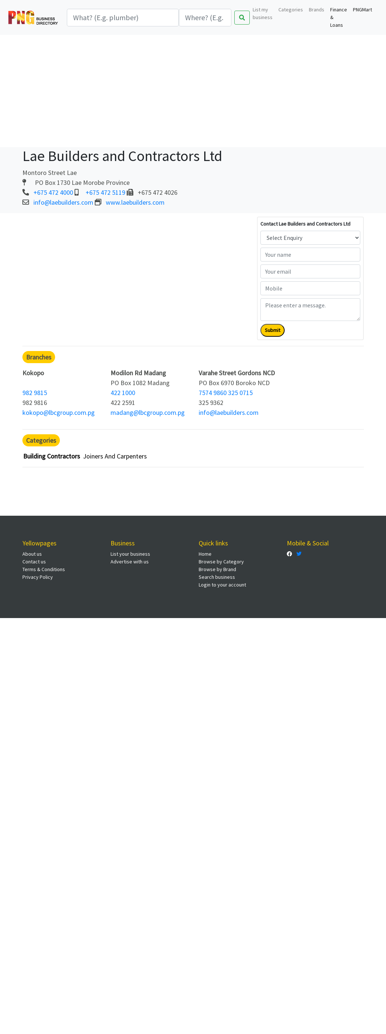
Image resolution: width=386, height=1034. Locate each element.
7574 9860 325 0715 (226, 392)
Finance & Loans (338, 17)
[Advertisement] (193, 90)
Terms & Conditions (43, 569)
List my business (263, 13)
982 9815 (34, 392)
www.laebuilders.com (135, 202)
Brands (316, 9)
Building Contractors (51, 456)
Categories (290, 9)
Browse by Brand (217, 569)
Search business (217, 577)
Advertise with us (130, 561)
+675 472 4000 (53, 192)
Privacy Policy (37, 577)
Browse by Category (221, 561)
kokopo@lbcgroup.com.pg (58, 412)
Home (205, 554)
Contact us (34, 561)
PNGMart (362, 9)
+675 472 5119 (105, 192)
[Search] (123, 17)
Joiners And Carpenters (115, 456)
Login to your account (222, 584)
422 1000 (123, 392)
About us (32, 554)
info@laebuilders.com (63, 202)
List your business (130, 554)
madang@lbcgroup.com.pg (148, 412)
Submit (272, 330)
